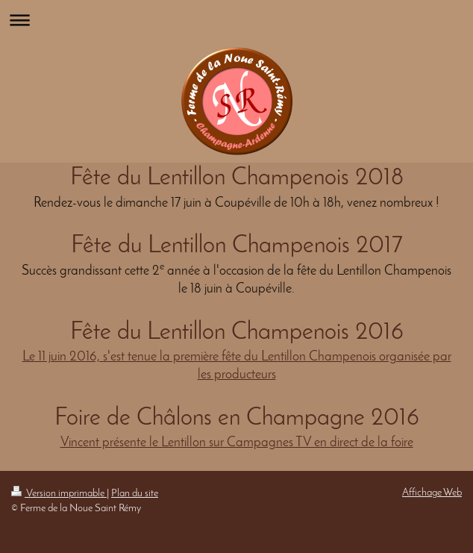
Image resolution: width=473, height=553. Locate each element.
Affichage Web (432, 493)
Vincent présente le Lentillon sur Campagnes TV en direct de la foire (236, 443)
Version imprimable (59, 493)
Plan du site (134, 493)
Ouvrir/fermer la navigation (236, 20)
